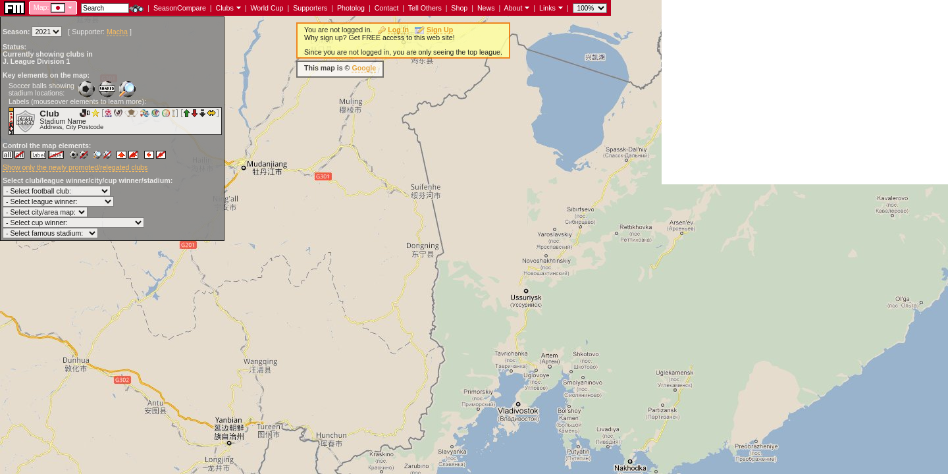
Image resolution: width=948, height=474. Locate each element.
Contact (387, 8)
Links (547, 8)
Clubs (225, 8)
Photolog (351, 8)
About (513, 8)
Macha (117, 32)
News (486, 8)
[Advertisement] (805, 92)
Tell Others (425, 8)
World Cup (266, 8)
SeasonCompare (179, 8)
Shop (459, 8)
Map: (41, 7)
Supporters (310, 8)
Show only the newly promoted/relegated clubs (75, 167)
